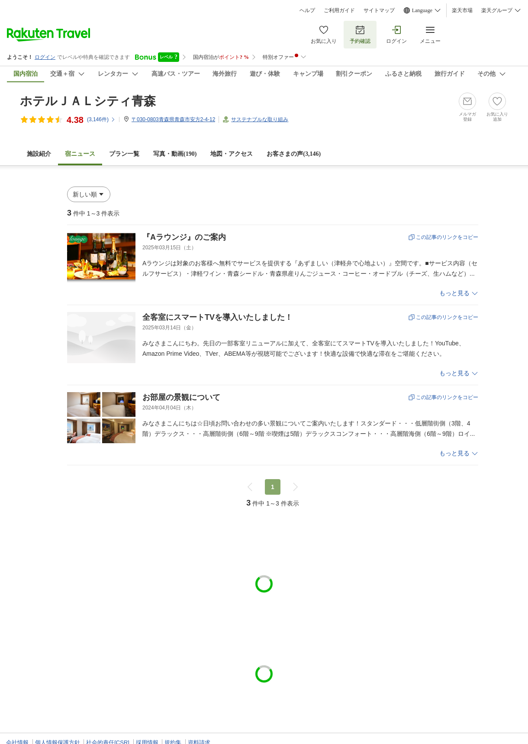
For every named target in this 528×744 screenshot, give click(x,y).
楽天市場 (462, 10)
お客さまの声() (294, 154)
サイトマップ (379, 10)
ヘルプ (307, 10)
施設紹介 (39, 154)
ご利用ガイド (339, 10)
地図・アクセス (231, 154)
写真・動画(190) (174, 154)
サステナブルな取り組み (259, 119)
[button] (88, 194)
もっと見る (454, 293)
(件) (101, 119)
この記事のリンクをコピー (447, 237)
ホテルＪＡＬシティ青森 (88, 101)
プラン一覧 (124, 154)
